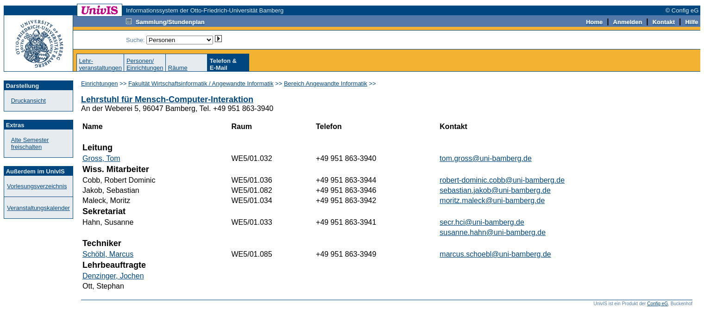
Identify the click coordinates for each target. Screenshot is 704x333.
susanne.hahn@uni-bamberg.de (493, 232)
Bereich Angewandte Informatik (325, 83)
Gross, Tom (101, 158)
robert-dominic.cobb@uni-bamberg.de (502, 180)
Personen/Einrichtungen (144, 64)
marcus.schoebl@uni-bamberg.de (495, 254)
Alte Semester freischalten (30, 143)
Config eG (657, 303)
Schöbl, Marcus (107, 254)
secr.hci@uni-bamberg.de (482, 222)
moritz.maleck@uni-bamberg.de (492, 200)
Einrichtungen (99, 83)
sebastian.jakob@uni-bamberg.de (495, 190)
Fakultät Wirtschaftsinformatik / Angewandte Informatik (201, 83)
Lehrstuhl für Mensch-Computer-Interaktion (167, 99)
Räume (178, 67)
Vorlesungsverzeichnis (37, 186)
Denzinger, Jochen (113, 276)
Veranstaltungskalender (38, 207)
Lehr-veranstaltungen (100, 64)
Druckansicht (28, 100)
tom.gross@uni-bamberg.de (486, 158)
